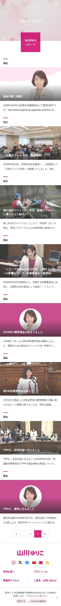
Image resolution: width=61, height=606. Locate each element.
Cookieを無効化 (38, 601)
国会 (5, 63)
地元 (5, 122)
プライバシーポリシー (37, 596)
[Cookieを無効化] (57, 597)
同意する (21, 601)
